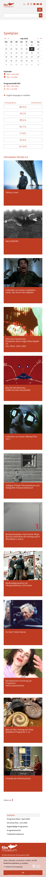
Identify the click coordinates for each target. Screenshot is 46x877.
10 (38, 49)
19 (11, 57)
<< (5, 38)
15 (26, 53)
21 (21, 57)
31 (21, 45)
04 (6, 49)
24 (38, 57)
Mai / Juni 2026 (11, 77)
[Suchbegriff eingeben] (21, 15)
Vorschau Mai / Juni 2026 (17, 822)
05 (11, 49)
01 (26, 45)
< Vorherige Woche (10, 103)
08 (26, 49)
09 (32, 49)
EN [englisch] (24, 4)
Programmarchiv (14, 830)
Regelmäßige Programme (17, 826)
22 (26, 57)
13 (16, 53)
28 (6, 45)
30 (16, 45)
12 (11, 53)
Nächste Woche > (36, 103)
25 (6, 61)
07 (21, 49)
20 (16, 57)
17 (38, 53)
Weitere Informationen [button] (14, 867)
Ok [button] (23, 873)
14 (21, 53)
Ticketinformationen (15, 834)
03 (38, 45)
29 (11, 45)
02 (32, 45)
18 (6, 57)
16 (32, 53)
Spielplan (11, 815)
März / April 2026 (11, 74)
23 (32, 57)
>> (41, 38)
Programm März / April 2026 (18, 819)
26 (11, 61)
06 (16, 49)
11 (6, 53)
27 (16, 61)
